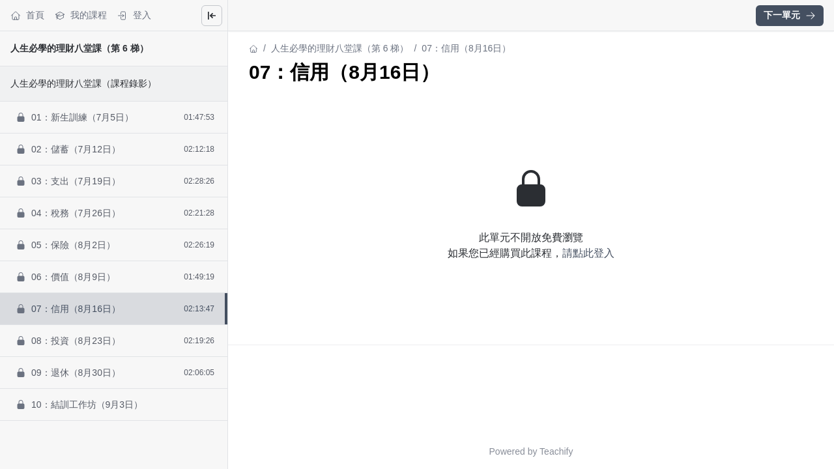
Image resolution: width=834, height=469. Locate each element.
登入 (134, 15)
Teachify (556, 451)
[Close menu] (211, 15)
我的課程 (81, 15)
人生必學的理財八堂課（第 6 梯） (79, 48)
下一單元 (790, 15)
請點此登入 (588, 253)
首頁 (27, 15)
